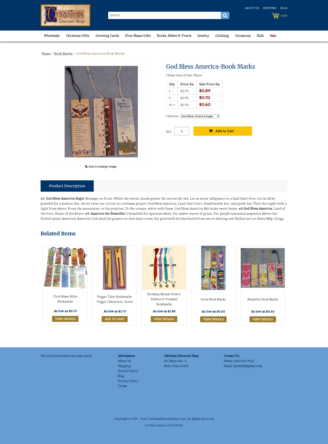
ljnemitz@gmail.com (247, 366)
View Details (65, 319)
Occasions (243, 36)
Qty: (169, 131)
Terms (122, 386)
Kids (260, 36)
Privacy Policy (128, 381)
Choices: (172, 116)
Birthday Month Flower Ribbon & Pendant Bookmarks (164, 299)
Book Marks (63, 53)
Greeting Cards (107, 36)
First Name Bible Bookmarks (65, 299)
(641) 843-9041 (244, 361)
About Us (252, 8)
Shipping (269, 8)
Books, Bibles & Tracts (174, 36)
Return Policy (128, 371)
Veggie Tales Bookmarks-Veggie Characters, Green (115, 299)
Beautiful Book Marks (262, 299)
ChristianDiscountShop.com (166, 418)
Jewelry (203, 36)
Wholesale (52, 36)
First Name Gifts (138, 36)
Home (46, 53)
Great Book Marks (213, 299)
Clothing (222, 36)
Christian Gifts (77, 36)
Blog (283, 8)
